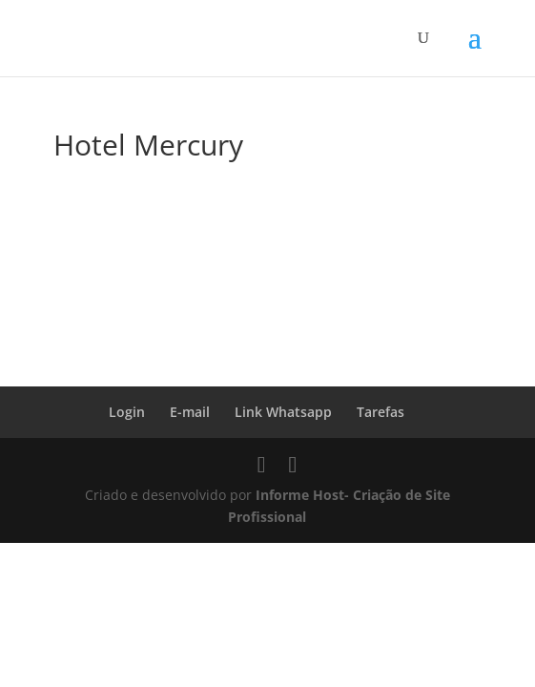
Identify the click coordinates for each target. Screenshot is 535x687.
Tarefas (380, 412)
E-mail (190, 412)
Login (127, 412)
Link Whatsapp (283, 412)
